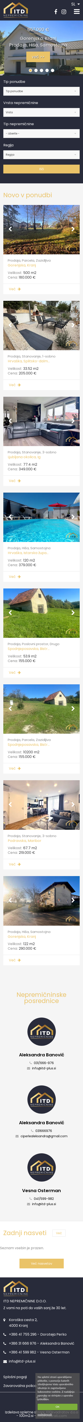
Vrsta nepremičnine (20, 103)
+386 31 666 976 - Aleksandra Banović (41, 1343)
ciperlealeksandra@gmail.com (41, 1136)
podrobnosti (45, 1414)
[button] (30, 70)
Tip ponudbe (14, 82)
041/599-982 (41, 1198)
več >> (38, 57)
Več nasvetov (41, 1263)
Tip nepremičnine (18, 124)
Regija (8, 145)
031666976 (41, 1130)
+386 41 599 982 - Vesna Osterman (39, 1352)
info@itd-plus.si (41, 1068)
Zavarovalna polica (20, 1385)
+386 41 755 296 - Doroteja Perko (38, 1334)
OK (58, 1406)
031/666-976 (41, 1063)
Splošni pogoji (15, 1376)
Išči (41, 169)
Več (59, 1233)
